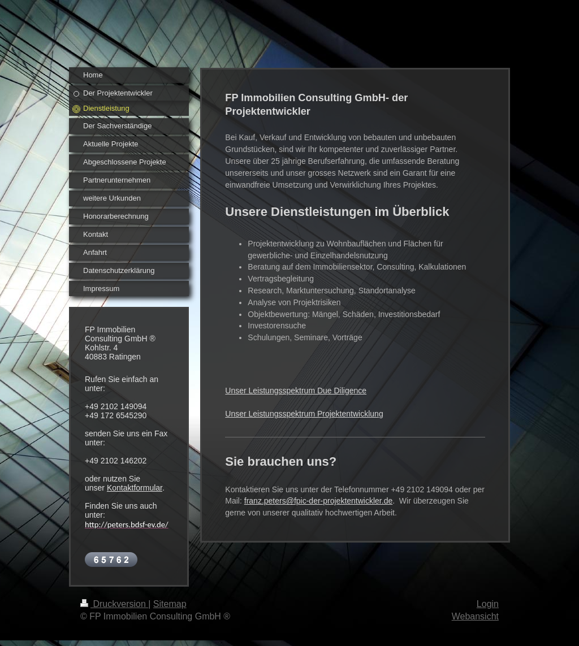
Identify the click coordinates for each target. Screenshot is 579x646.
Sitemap (170, 604)
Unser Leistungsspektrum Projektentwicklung (304, 413)
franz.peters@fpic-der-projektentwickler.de (318, 500)
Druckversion (114, 604)
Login (488, 604)
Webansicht (475, 616)
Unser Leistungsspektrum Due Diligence (295, 390)
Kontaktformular (134, 487)
